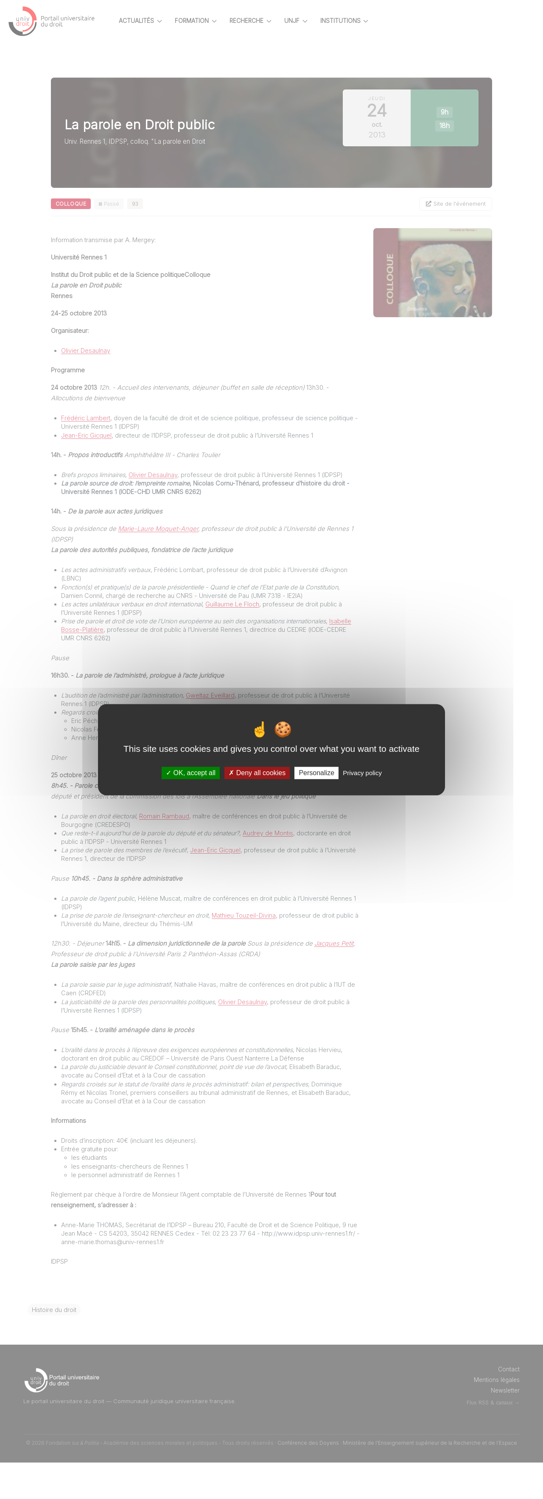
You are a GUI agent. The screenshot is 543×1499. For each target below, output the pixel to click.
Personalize (316, 772)
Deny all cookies (257, 772)
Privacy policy (362, 772)
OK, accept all (191, 772)
